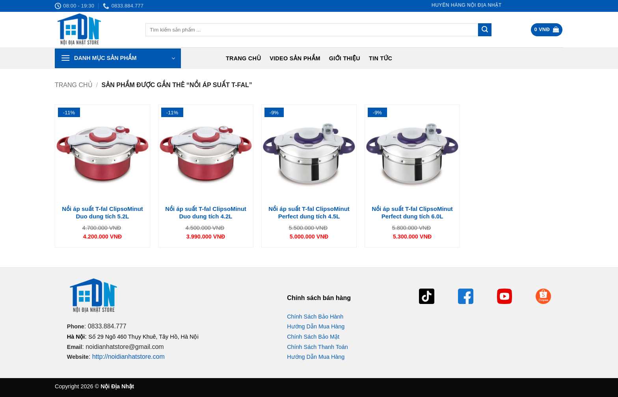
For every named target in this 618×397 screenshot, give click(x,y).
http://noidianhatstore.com (128, 356)
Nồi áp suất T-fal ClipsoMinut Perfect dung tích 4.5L (309, 212)
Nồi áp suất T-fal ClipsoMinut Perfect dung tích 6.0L (412, 212)
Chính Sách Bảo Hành (315, 316)
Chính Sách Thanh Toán (317, 347)
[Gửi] (484, 30)
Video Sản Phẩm (295, 58)
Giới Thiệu (344, 58)
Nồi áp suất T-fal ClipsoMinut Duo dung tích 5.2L (102, 212)
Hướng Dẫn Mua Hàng (315, 326)
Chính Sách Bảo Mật (313, 337)
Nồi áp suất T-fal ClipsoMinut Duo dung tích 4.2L (205, 212)
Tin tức (380, 58)
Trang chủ (243, 58)
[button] (547, 29)
